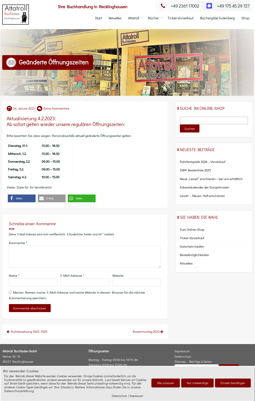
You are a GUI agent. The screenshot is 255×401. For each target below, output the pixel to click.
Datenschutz (183, 356)
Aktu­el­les (186, 263)
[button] (22, 198)
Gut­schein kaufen (192, 246)
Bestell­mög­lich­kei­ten (194, 255)
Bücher (153, 18)
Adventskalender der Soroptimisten (204, 187)
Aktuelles (114, 18)
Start (98, 18)
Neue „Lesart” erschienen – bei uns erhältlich (211, 178)
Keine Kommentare (56, 108)
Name (14, 275)
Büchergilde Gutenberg (217, 18)
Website (118, 275)
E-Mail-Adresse (72, 275)
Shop (245, 18)
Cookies (21, 397)
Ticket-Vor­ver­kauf (192, 238)
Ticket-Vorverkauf (180, 18)
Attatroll (133, 18)
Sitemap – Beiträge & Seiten (193, 361)
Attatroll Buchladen (25, 390)
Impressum (182, 351)
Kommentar (18, 243)
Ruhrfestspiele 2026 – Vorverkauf (202, 161)
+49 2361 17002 (179, 6)
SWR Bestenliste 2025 (195, 170)
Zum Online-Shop (192, 229)
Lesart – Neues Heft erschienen (202, 195)
